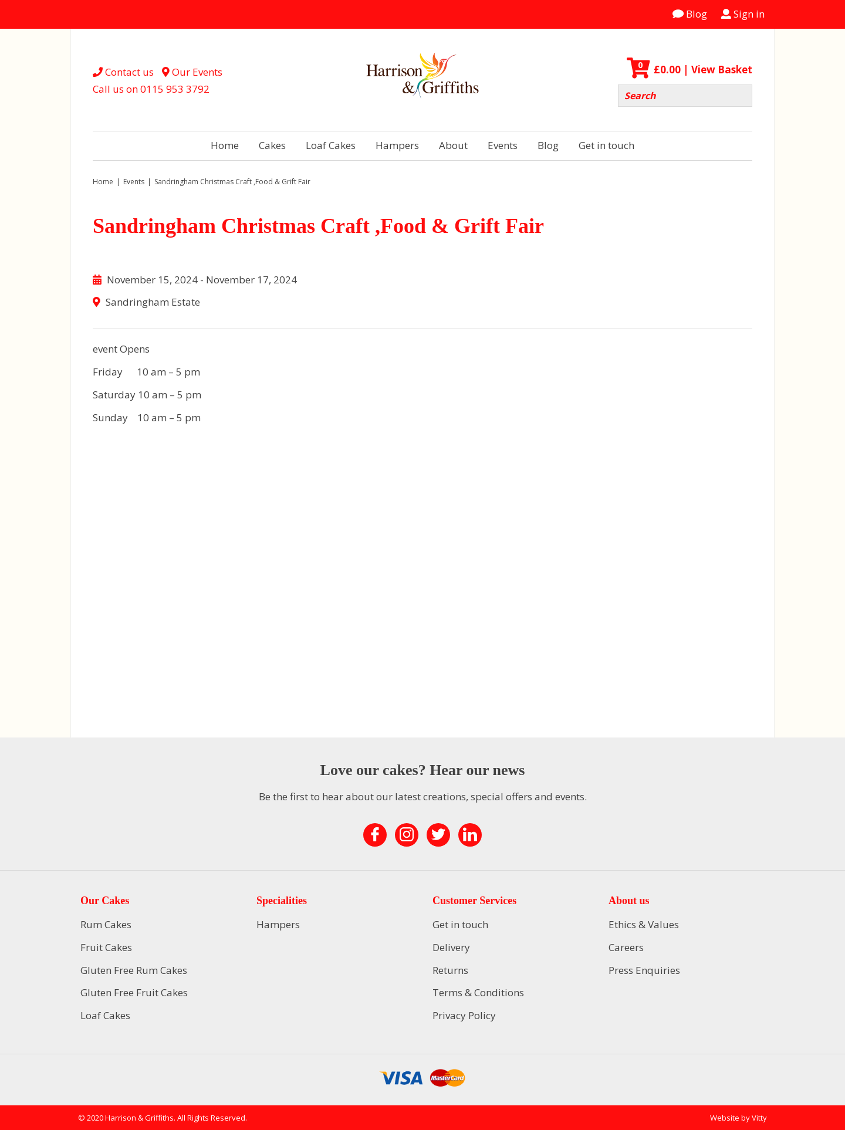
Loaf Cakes (331, 145)
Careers (626, 947)
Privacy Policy (464, 1015)
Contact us (123, 72)
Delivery (451, 947)
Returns (450, 970)
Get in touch (606, 145)
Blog (689, 14)
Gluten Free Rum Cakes (133, 970)
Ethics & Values (644, 924)
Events (503, 145)
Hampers (397, 145)
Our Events (192, 72)
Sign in (743, 14)
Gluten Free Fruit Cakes (134, 992)
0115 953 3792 (174, 89)
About (453, 145)
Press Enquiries (644, 970)
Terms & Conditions (478, 992)
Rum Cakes (105, 924)
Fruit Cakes (106, 947)
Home (225, 145)
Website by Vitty (738, 1117)
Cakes (272, 145)
